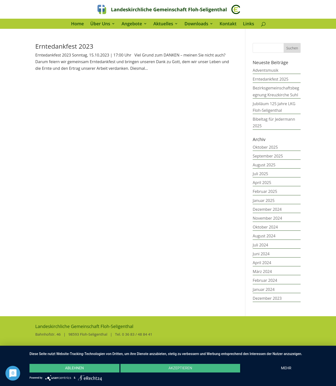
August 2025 (264, 165)
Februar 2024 (265, 280)
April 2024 (262, 262)
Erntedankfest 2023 (64, 46)
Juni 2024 (261, 254)
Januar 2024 (264, 289)
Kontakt (227, 24)
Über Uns (100, 24)
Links (248, 24)
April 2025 (262, 182)
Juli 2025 (260, 173)
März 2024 (262, 271)
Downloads (196, 24)
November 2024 (267, 218)
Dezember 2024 (267, 209)
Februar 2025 (265, 191)
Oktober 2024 (265, 227)
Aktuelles (163, 24)
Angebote (131, 24)
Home (77, 24)
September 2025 (268, 156)
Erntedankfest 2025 (270, 79)
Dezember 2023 (267, 298)
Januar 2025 (264, 200)
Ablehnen (74, 368)
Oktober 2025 (265, 147)
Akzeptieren (180, 368)
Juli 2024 (260, 245)
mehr (286, 368)
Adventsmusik (265, 70)
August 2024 (264, 236)
